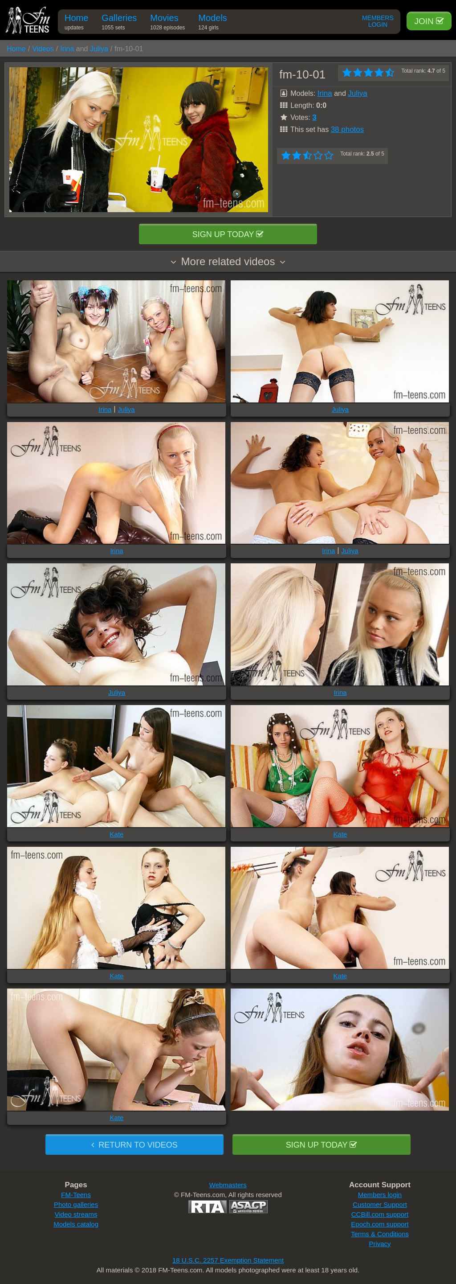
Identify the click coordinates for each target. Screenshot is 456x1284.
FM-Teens (76, 1194)
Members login (380, 1194)
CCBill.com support (379, 1214)
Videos (43, 49)
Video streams (76, 1214)
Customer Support (380, 1204)
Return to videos (134, 1144)
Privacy (380, 1243)
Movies (167, 23)
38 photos (347, 129)
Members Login (378, 21)
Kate (117, 834)
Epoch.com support (379, 1224)
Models (212, 23)
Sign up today (228, 234)
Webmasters (228, 1185)
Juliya (99, 49)
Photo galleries (76, 1204)
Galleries (119, 23)
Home (76, 23)
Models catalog (75, 1224)
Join (429, 21)
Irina (67, 49)
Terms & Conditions (380, 1234)
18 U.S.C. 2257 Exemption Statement (228, 1260)
